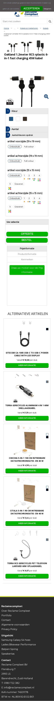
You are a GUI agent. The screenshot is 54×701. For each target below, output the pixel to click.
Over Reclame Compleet (15, 611)
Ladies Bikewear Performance (18, 644)
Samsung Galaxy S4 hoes (15, 640)
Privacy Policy (9, 629)
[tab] (27, 248)
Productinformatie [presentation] (27, 254)
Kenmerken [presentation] (27, 259)
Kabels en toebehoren (29, 28)
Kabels (45, 28)
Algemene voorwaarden (15, 624)
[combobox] (24, 21)
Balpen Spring (9, 649)
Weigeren (47, 9)
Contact (6, 620)
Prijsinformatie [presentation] (27, 248)
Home (6, 28)
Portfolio (6, 615)
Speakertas (7, 653)
